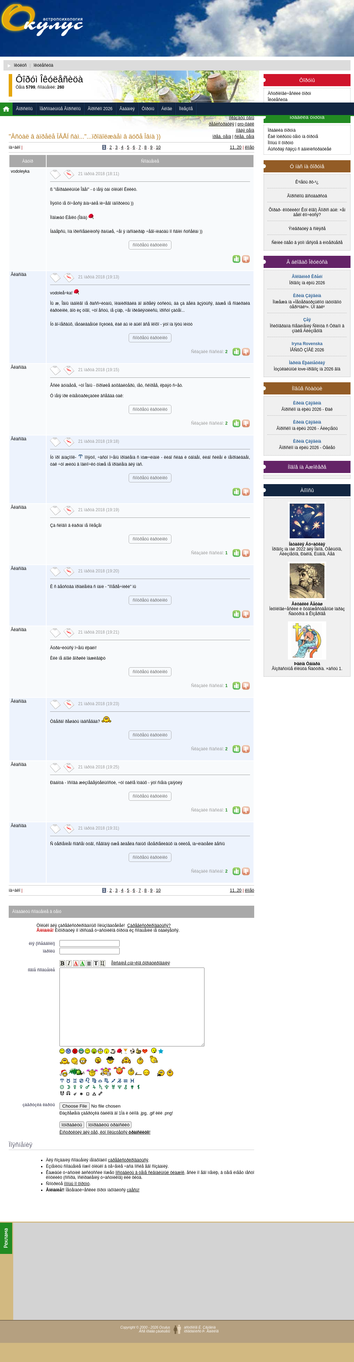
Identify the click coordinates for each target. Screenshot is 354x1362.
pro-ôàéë (246, 124)
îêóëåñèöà (44, 65)
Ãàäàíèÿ (127, 108)
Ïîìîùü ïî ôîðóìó (280, 142)
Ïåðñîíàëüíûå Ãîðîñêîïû (60, 108)
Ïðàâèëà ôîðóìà (282, 130)
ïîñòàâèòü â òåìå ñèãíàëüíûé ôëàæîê (149, 1188)
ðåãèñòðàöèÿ (221, 124)
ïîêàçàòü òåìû (241, 117)
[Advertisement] (184, 54)
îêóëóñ (20, 65)
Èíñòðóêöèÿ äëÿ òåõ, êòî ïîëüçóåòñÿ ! (105, 1147)
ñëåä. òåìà (244, 136)
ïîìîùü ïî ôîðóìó (76, 1199)
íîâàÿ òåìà (245, 130)
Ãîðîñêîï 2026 (100, 108)
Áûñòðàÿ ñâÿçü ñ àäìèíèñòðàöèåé (299, 149)
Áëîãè (166, 108)
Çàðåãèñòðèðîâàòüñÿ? (149, 925)
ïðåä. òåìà (221, 136)
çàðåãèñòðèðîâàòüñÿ (128, 1175)
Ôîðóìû (148, 108)
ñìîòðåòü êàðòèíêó (149, 245)
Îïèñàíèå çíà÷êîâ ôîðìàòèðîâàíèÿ (140, 963)
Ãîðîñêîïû (24, 108)
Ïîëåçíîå (186, 108)
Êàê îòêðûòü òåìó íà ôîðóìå (293, 136)
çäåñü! (133, 1205)
